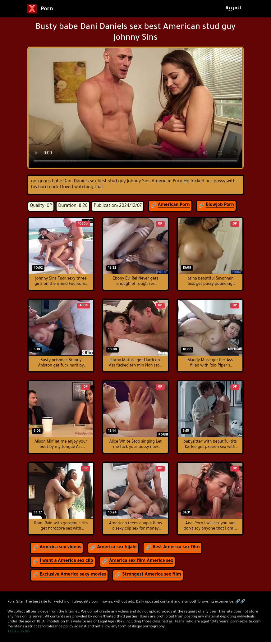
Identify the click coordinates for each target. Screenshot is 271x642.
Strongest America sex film (151, 574)
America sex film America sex (141, 561)
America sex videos (60, 547)
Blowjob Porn (220, 205)
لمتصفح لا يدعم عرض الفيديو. (135, 108)
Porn (40, 8)
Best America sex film (176, 547)
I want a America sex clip (66, 561)
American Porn (174, 205)
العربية (233, 8)
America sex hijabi (117, 547)
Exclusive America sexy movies (73, 574)
